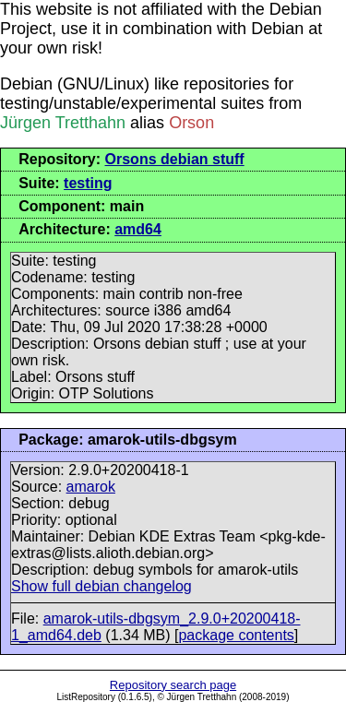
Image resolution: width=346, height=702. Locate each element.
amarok (90, 486)
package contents (235, 635)
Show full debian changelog (101, 586)
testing (88, 183)
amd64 (137, 229)
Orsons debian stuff (175, 159)
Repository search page (173, 685)
